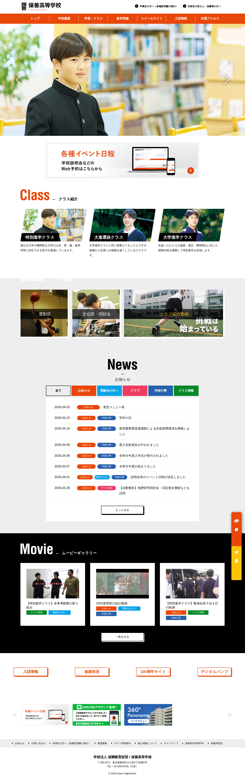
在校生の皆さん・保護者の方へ (204, 6)
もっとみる (122, 509)
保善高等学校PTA (194, 743)
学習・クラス (93, 18)
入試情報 (181, 18)
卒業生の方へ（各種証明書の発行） (159, 6)
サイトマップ (171, 743)
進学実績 (122, 18)
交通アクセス (210, 18)
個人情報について (147, 743)
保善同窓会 (217, 743)
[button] (227, 79)
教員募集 (102, 743)
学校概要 (64, 18)
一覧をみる (122, 636)
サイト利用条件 (122, 743)
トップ (35, 18)
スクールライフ (151, 18)
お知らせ (19, 743)
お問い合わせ (38, 743)
